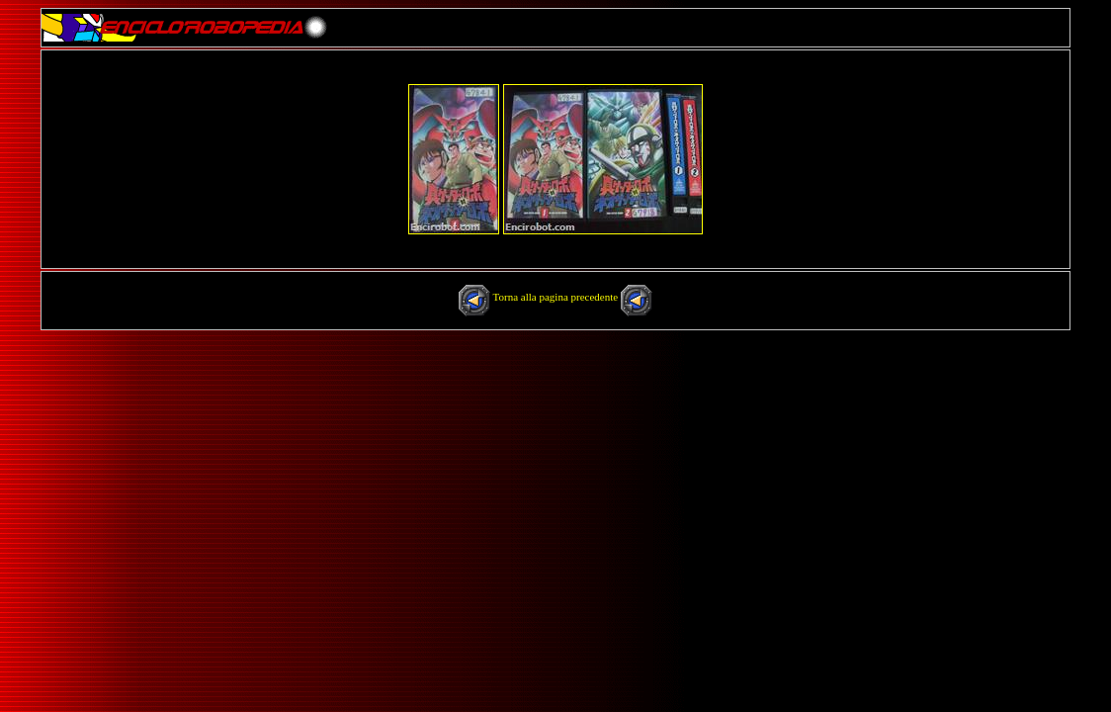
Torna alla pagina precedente (557, 297)
